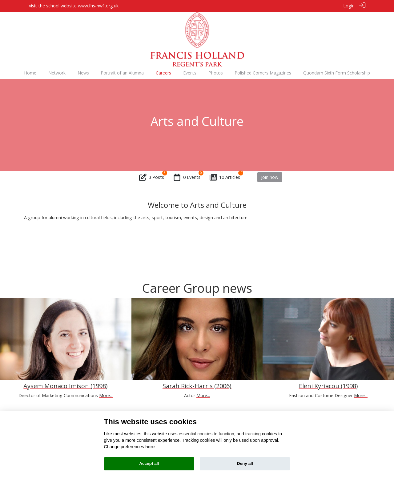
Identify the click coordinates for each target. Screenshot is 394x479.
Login (349, 6)
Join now (269, 177)
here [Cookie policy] (150, 446)
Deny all (245, 463)
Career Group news (197, 287)
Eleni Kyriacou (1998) (328, 385)
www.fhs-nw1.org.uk (98, 6)
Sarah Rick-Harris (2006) (197, 385)
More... (106, 395)
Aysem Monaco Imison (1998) (65, 385)
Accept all (149, 463)
